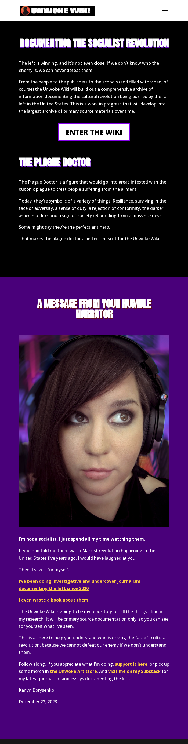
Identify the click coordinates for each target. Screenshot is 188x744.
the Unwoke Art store (73, 671)
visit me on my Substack (134, 671)
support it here (131, 664)
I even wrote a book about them (53, 600)
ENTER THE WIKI (94, 132)
